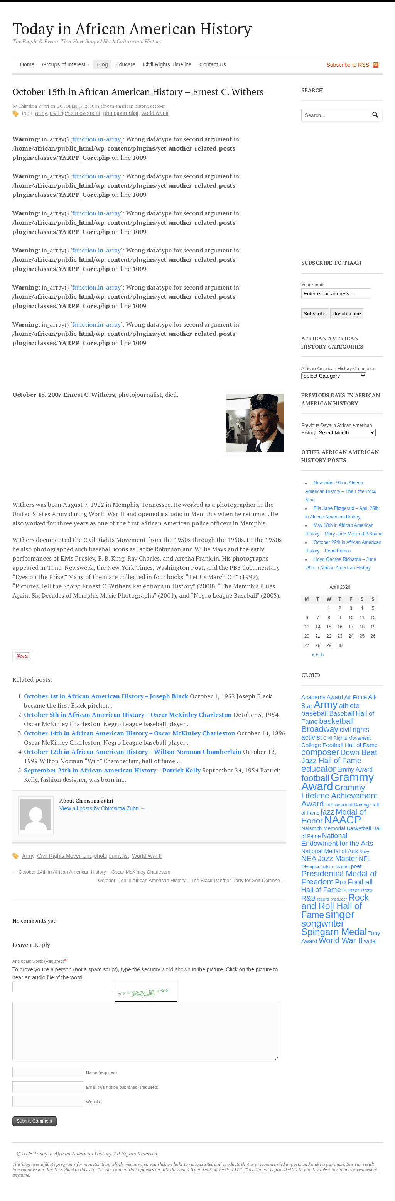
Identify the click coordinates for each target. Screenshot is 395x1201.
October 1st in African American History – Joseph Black (107, 696)
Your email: (312, 285)
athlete (349, 706)
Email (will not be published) (122, 1087)
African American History (124, 106)
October (157, 106)
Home (27, 64)
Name (101, 1072)
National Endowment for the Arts (337, 839)
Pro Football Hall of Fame (337, 886)
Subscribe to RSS (348, 65)
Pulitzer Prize (357, 890)
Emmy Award (355, 769)
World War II (154, 113)
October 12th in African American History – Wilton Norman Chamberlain (133, 751)
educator (318, 769)
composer (320, 752)
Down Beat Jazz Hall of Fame (339, 756)
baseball (314, 713)
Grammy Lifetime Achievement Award (339, 795)
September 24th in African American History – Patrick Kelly (113, 770)
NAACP (342, 820)
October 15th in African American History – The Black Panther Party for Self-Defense (192, 880)
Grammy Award (337, 782)
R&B (308, 898)
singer (340, 914)
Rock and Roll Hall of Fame (335, 906)
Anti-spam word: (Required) (38, 961)
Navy (364, 851)
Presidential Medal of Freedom (339, 877)
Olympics (310, 866)
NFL (365, 858)
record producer (332, 899)
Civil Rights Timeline (167, 64)
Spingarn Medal (334, 932)
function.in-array (96, 139)
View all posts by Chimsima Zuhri (102, 808)
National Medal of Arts (329, 851)
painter (328, 866)
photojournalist (120, 113)
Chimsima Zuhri (33, 106)
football (315, 778)
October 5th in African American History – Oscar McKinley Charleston (128, 714)
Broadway (319, 729)
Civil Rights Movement (75, 113)
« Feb (318, 654)
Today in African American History (132, 28)
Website (93, 1101)
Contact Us (212, 64)
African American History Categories (338, 368)
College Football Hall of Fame (339, 745)
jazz (327, 812)
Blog (102, 64)
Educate (125, 64)
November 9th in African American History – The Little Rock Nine (340, 491)
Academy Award (322, 697)
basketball (336, 721)
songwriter (322, 923)
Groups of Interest (64, 65)
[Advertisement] (155, 367)
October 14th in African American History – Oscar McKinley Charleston (130, 733)
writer (370, 941)
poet (356, 866)
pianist (343, 866)
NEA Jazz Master (329, 858)
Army (41, 113)
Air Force (355, 697)
